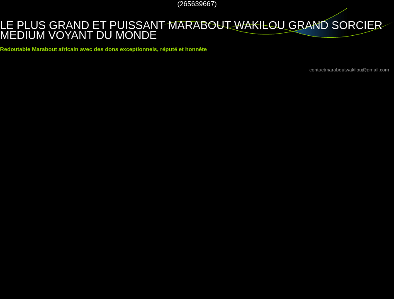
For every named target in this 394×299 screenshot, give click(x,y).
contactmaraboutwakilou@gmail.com (349, 69)
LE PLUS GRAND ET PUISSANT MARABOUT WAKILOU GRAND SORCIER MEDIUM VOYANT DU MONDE (191, 30)
